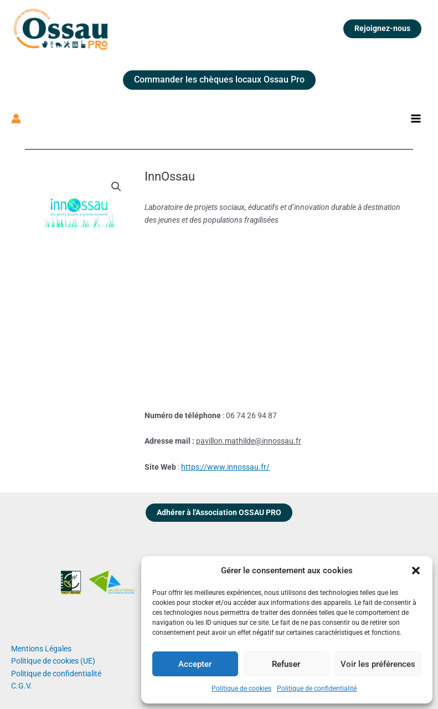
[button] (415, 570)
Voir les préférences (378, 664)
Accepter (195, 664)
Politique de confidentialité (317, 688)
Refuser (286, 664)
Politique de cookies (241, 688)
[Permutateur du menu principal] (416, 119)
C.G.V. (21, 685)
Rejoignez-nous (382, 28)
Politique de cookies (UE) (53, 660)
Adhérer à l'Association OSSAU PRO (219, 512)
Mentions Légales (41, 648)
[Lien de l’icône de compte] (16, 119)
